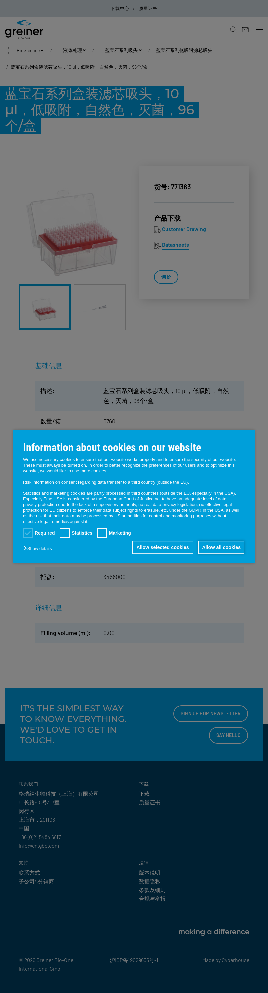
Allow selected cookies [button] (160, 547)
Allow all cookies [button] (220, 547)
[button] (39, 548)
